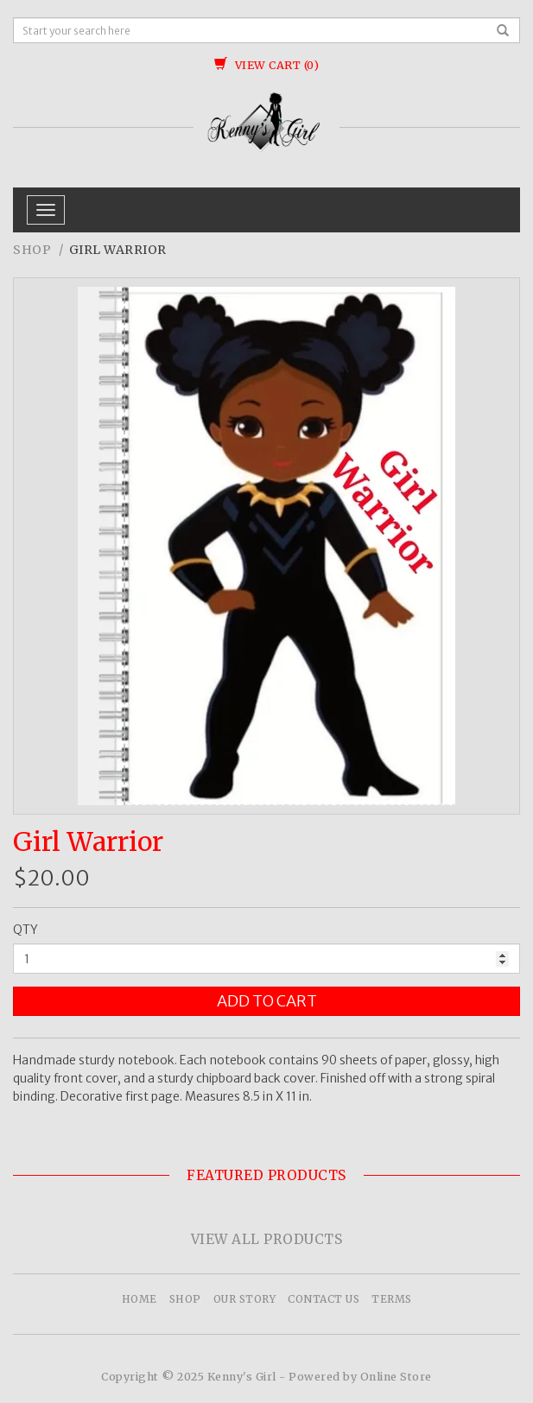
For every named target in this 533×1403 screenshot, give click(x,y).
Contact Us (323, 1298)
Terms (391, 1298)
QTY (25, 929)
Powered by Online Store (360, 1376)
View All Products (267, 1239)
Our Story (244, 1298)
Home (139, 1298)
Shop (32, 249)
